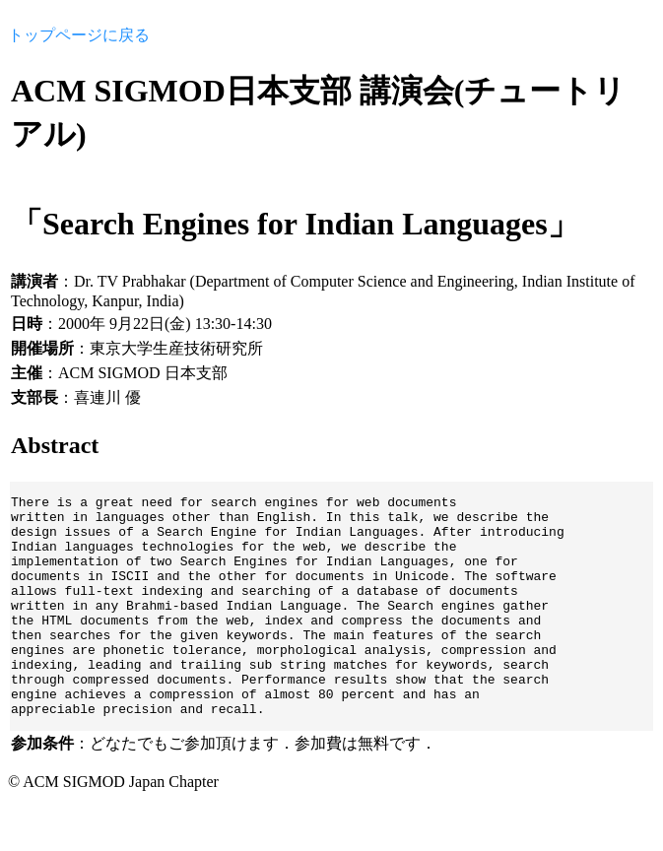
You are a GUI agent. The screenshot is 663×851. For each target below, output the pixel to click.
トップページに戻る (79, 35)
